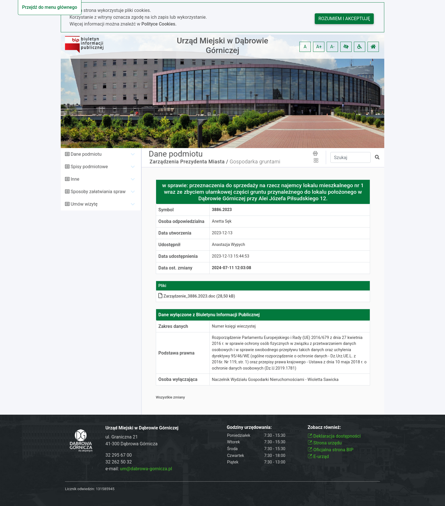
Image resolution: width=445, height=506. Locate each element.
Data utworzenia (174, 233)
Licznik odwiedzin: (80, 489)
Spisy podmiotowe (89, 166)
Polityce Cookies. (159, 24)
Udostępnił (169, 244)
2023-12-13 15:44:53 (230, 256)
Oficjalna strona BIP (330, 449)
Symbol (166, 209)
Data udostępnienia (178, 256)
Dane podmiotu (86, 154)
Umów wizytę (84, 204)
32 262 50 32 (119, 462)
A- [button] (332, 46)
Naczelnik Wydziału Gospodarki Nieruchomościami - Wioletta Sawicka (275, 379)
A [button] (305, 46)
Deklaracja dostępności (334, 436)
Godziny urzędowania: (249, 427)
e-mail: (139, 468)
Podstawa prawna (176, 353)
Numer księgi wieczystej (234, 326)
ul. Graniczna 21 (122, 437)
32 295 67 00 (119, 455)
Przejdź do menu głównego (49, 7)
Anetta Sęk (222, 221)
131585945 (105, 489)
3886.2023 (222, 209)
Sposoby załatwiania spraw (98, 191)
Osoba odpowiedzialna (181, 221)
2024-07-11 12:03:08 (231, 267)
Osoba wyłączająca (178, 379)
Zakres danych (173, 326)
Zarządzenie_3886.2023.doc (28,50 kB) (196, 296)
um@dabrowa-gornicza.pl (146, 468)
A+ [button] (319, 46)
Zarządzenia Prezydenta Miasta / (189, 162)
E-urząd (318, 456)
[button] (346, 47)
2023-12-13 (222, 233)
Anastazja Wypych (228, 244)
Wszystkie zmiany (170, 397)
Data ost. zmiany (175, 268)
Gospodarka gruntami (255, 162)
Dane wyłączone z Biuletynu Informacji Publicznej (209, 314)
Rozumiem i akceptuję (344, 18)
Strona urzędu (325, 443)
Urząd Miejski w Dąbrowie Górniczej (222, 45)
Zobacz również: (324, 427)
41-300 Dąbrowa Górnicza (132, 443)
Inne (75, 179)
